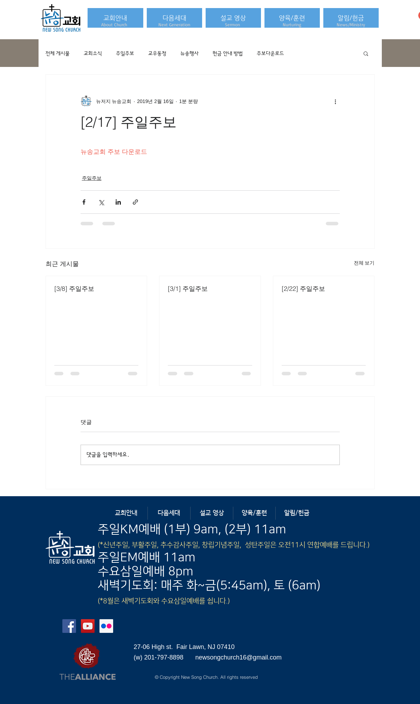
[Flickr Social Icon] (106, 626)
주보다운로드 (270, 53)
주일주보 (125, 53)
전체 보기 (364, 263)
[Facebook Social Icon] (69, 626)
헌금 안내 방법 (228, 53)
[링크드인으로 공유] (118, 202)
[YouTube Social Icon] (88, 626)
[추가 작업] (335, 101)
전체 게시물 (58, 53)
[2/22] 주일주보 (303, 289)
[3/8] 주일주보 (74, 289)
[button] (115, 18)
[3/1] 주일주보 (188, 289)
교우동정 (157, 53)
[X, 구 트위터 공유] (101, 202)
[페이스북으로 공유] (84, 202)
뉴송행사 (189, 53)
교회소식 (93, 53)
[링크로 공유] (135, 202)
